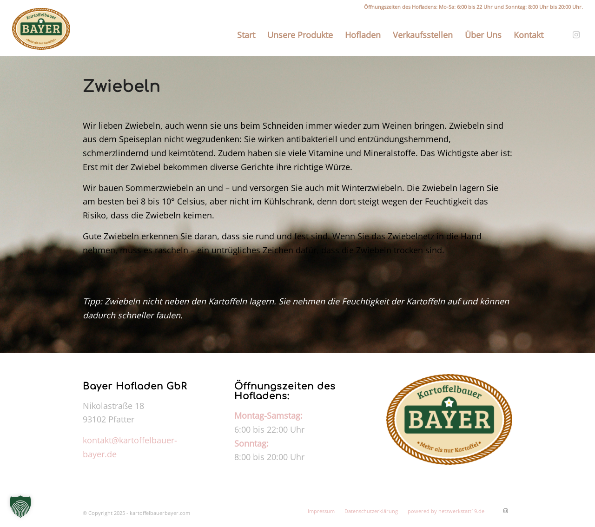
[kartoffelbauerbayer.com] (41, 29)
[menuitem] (246, 35)
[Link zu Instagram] (576, 34)
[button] (20, 506)
